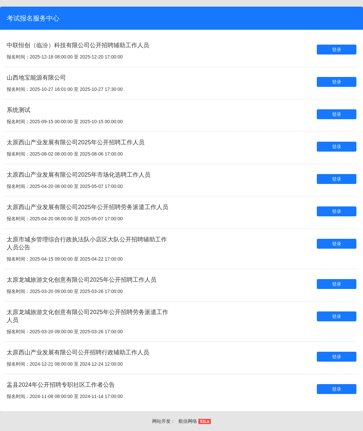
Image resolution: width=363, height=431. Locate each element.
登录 (336, 49)
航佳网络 (188, 421)
